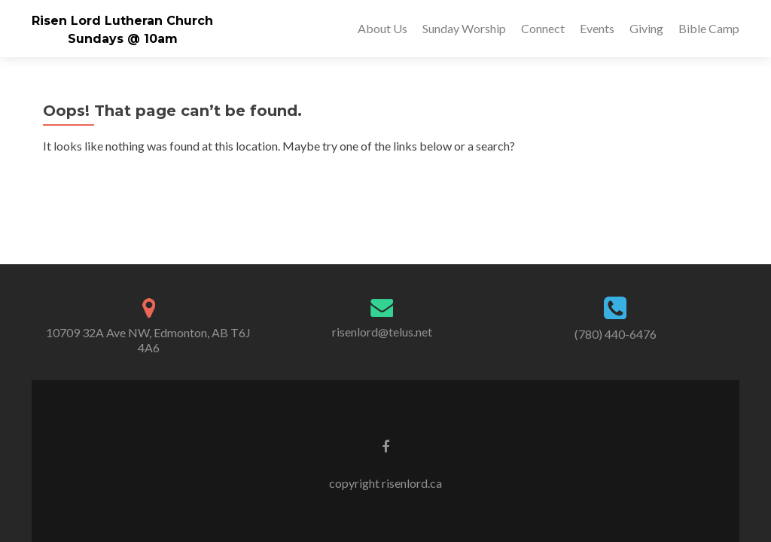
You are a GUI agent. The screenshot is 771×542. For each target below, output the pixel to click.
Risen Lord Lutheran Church (122, 21)
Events (597, 28)
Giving (646, 28)
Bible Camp (708, 28)
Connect (543, 28)
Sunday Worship (464, 28)
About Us (382, 28)
